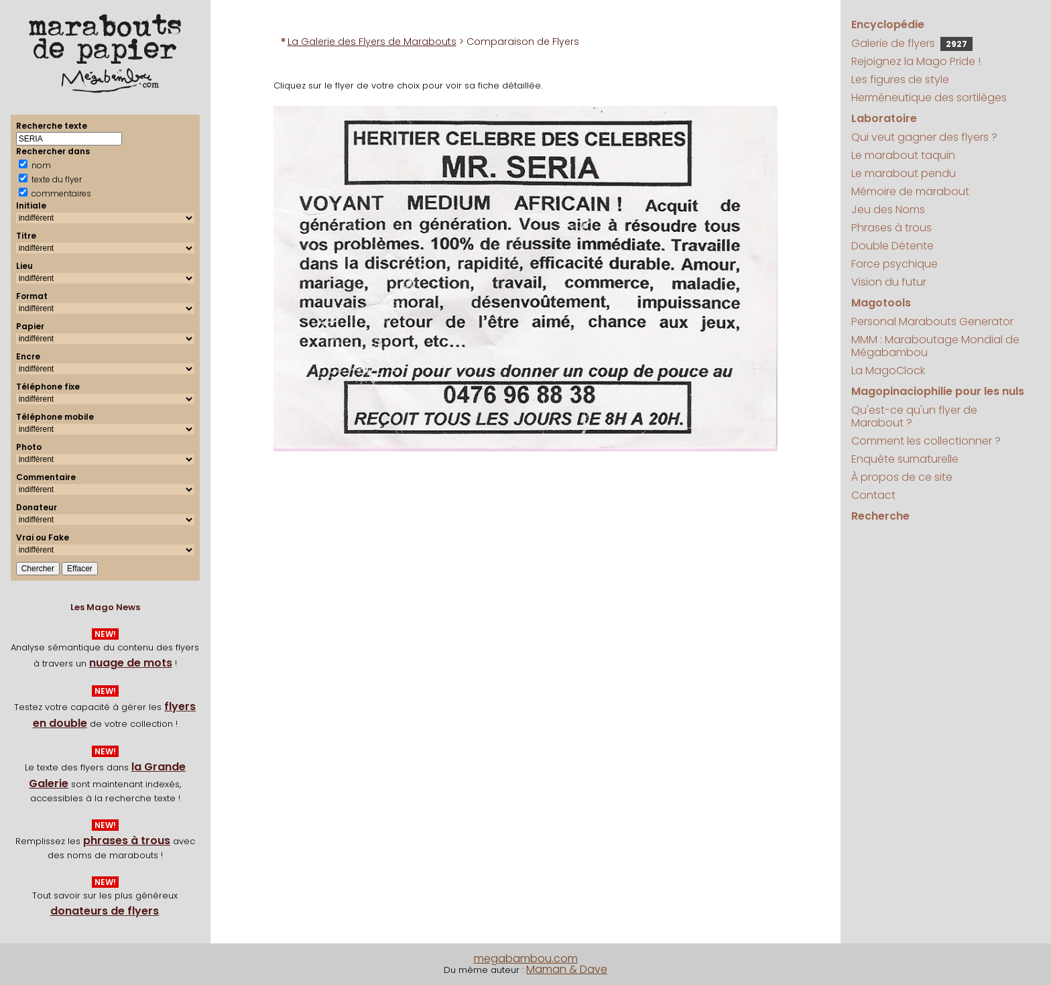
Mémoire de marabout (910, 191)
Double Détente (892, 245)
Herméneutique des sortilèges (929, 97)
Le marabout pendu (903, 173)
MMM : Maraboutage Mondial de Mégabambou (935, 346)
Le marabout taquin (903, 155)
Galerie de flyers (912, 43)
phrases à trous (126, 840)
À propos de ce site (901, 477)
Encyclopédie (887, 24)
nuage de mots (130, 663)
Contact (873, 495)
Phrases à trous (891, 227)
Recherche (880, 516)
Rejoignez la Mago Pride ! (916, 61)
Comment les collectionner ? (926, 441)
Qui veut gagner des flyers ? (924, 137)
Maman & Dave (566, 969)
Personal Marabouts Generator (932, 321)
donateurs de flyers (104, 911)
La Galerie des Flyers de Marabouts (372, 41)
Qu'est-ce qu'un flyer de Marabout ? (914, 416)
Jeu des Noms (888, 209)
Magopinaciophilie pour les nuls (937, 391)
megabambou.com (526, 958)
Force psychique (894, 264)
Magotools (881, 302)
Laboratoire (884, 118)
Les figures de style (900, 79)
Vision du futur (888, 282)
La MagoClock (888, 370)
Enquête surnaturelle (905, 459)
